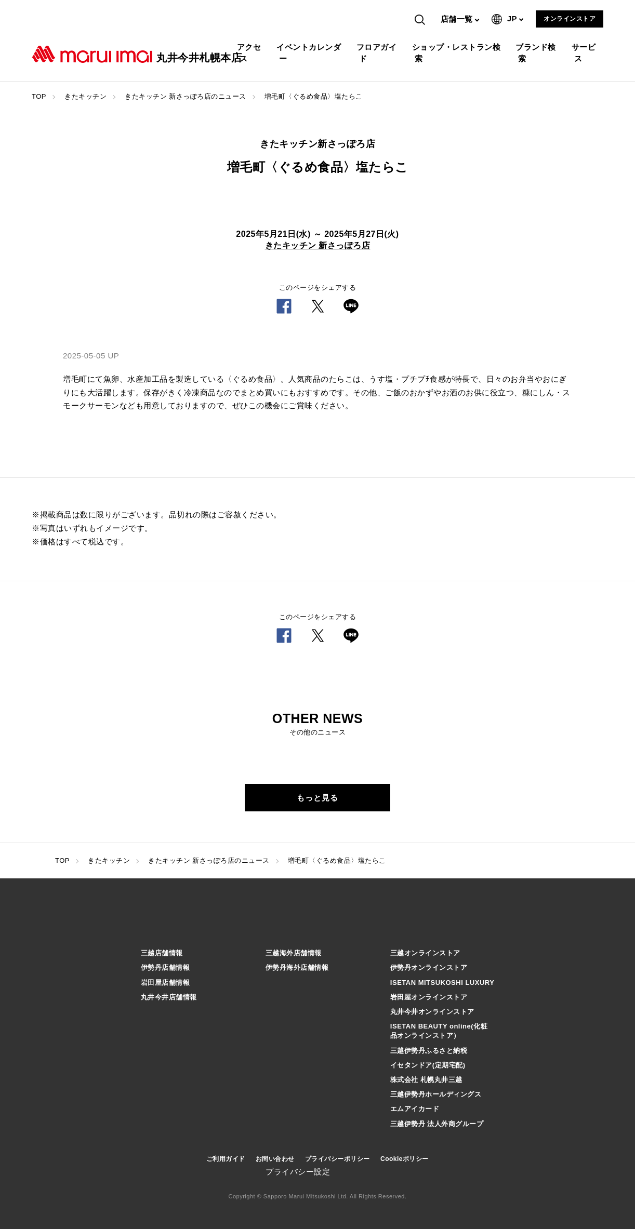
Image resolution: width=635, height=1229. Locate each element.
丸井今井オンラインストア (432, 1012)
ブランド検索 (537, 53)
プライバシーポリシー (337, 1159)
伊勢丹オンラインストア (429, 967)
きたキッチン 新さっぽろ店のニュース (185, 96)
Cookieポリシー (404, 1159)
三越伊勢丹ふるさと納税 (429, 1050)
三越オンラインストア (425, 953)
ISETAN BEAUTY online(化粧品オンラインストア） (438, 1030)
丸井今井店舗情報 (169, 997)
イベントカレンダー (310, 53)
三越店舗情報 (162, 953)
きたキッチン (85, 96)
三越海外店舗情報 (294, 953)
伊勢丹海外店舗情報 (297, 967)
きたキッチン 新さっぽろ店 (318, 245)
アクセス (250, 53)
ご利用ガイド (225, 1159)
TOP (39, 96)
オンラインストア (570, 18)
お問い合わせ (275, 1159)
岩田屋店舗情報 (165, 982)
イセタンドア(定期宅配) (428, 1065)
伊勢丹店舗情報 (165, 967)
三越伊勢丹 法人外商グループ (437, 1124)
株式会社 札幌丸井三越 (426, 1080)
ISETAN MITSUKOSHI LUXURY (442, 982)
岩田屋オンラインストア (429, 997)
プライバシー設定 (298, 1171)
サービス (585, 53)
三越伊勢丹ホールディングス (436, 1094)
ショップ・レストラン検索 (458, 53)
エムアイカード (415, 1109)
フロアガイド (378, 53)
